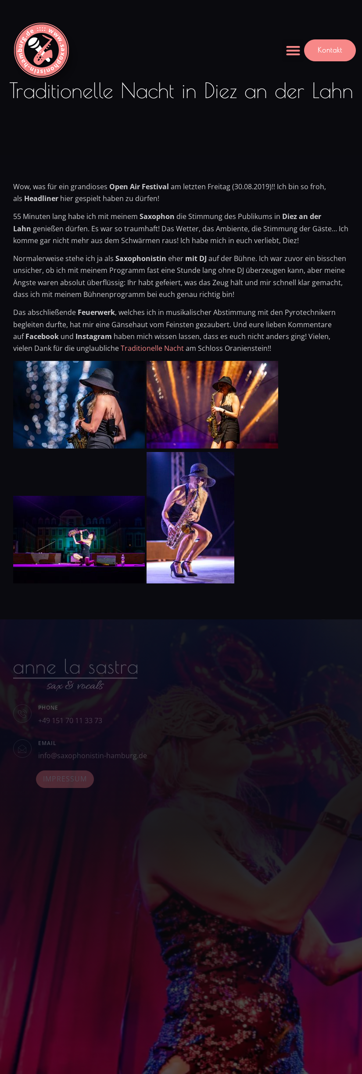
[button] (293, 50)
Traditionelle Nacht (152, 348)
